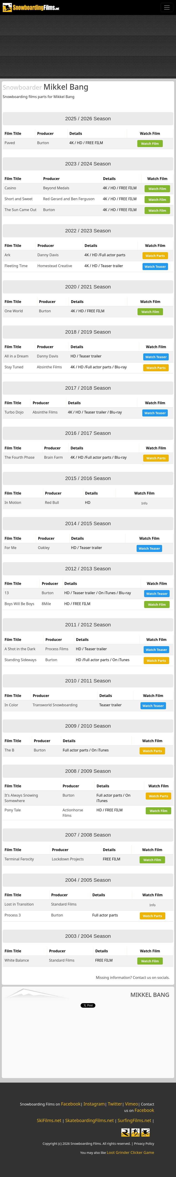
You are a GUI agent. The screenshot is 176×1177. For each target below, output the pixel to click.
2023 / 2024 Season (88, 164)
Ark (7, 254)
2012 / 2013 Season (88, 568)
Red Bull (52, 502)
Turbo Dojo (14, 412)
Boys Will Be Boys (19, 603)
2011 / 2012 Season (88, 625)
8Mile (46, 603)
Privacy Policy (144, 1143)
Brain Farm (53, 457)
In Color (11, 704)
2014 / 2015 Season (88, 523)
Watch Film (150, 143)
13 (7, 592)
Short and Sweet (19, 198)
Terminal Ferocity (19, 859)
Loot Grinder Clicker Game (130, 1152)
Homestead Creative (54, 265)
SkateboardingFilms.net (89, 1120)
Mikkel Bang (45, 86)
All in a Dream (16, 356)
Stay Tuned (14, 366)
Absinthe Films (49, 366)
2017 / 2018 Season (88, 388)
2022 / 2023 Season (88, 231)
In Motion (13, 502)
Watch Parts (155, 256)
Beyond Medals (56, 187)
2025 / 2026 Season (88, 118)
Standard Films (64, 904)
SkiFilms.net (49, 1120)
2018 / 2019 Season (88, 332)
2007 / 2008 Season (88, 835)
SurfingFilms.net (134, 1120)
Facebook (71, 1104)
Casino (10, 187)
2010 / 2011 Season (88, 681)
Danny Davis (48, 254)
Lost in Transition (19, 904)
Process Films (56, 648)
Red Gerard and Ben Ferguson (68, 198)
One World (14, 310)
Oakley (44, 547)
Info (144, 503)
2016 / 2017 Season (88, 433)
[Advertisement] (88, 47)
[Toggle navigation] (167, 7)
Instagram (94, 1104)
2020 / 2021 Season (88, 287)
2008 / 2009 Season (88, 771)
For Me (10, 547)
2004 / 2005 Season (88, 880)
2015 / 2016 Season (88, 478)
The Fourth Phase (20, 457)
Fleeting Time (16, 265)
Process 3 (13, 915)
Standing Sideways (20, 659)
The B (9, 750)
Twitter (115, 1104)
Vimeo (131, 1104)
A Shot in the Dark (20, 648)
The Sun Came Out (20, 209)
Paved (10, 142)
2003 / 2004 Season (88, 936)
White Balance (17, 960)
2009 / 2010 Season (88, 726)
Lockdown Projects (68, 859)
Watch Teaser (155, 266)
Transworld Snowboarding (55, 704)
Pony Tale (13, 810)
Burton (43, 142)
